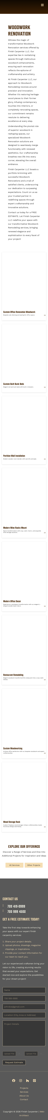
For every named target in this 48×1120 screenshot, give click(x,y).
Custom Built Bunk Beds (13, 384)
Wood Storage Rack (11, 822)
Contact (24, 1099)
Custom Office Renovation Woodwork (19, 312)
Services (24, 1092)
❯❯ (45, 315)
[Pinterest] (34, 1080)
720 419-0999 (16, 906)
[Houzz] (27, 1080)
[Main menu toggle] (42, 5)
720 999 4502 (17, 911)
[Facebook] (13, 1080)
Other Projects (33, 866)
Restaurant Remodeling (13, 675)
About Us (24, 1096)
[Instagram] (20, 1080)
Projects (24, 1088)
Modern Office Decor (12, 601)
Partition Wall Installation (14, 456)
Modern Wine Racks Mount (15, 528)
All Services (14, 866)
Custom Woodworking (12, 748)
